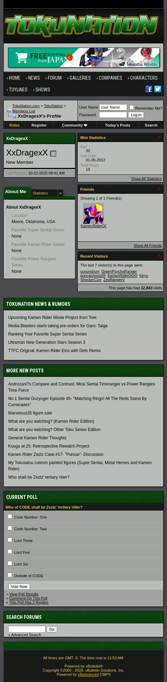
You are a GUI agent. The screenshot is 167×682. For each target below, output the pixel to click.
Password (87, 115)
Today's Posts (117, 125)
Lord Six (21, 564)
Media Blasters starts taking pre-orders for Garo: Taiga (58, 325)
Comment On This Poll (28, 598)
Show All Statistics (146, 179)
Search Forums (24, 617)
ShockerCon (90, 280)
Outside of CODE (28, 576)
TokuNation (53, 106)
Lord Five (22, 552)
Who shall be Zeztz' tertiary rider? (39, 477)
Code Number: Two (30, 529)
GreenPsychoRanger (119, 271)
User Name (88, 107)
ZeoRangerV (114, 280)
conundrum (89, 271)
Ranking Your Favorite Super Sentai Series (47, 334)
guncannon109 (92, 275)
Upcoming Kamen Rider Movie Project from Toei (52, 317)
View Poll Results (24, 594)
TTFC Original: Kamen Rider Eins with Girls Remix (54, 350)
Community (75, 125)
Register (39, 125)
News (34, 78)
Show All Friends (148, 245)
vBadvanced (88, 674)
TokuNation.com (26, 106)
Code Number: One (30, 517)
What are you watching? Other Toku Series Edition (54, 429)
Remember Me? (145, 108)
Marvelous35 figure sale (30, 413)
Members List (23, 111)
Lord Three (23, 541)
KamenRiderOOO (96, 226)
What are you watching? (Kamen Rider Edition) (51, 421)
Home (14, 78)
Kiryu (143, 275)
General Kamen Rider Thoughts (37, 437)
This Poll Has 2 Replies (29, 602)
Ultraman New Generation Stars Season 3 (46, 342)
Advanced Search (26, 635)
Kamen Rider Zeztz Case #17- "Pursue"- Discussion (56, 454)
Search (151, 125)
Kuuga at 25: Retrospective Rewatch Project (48, 446)
